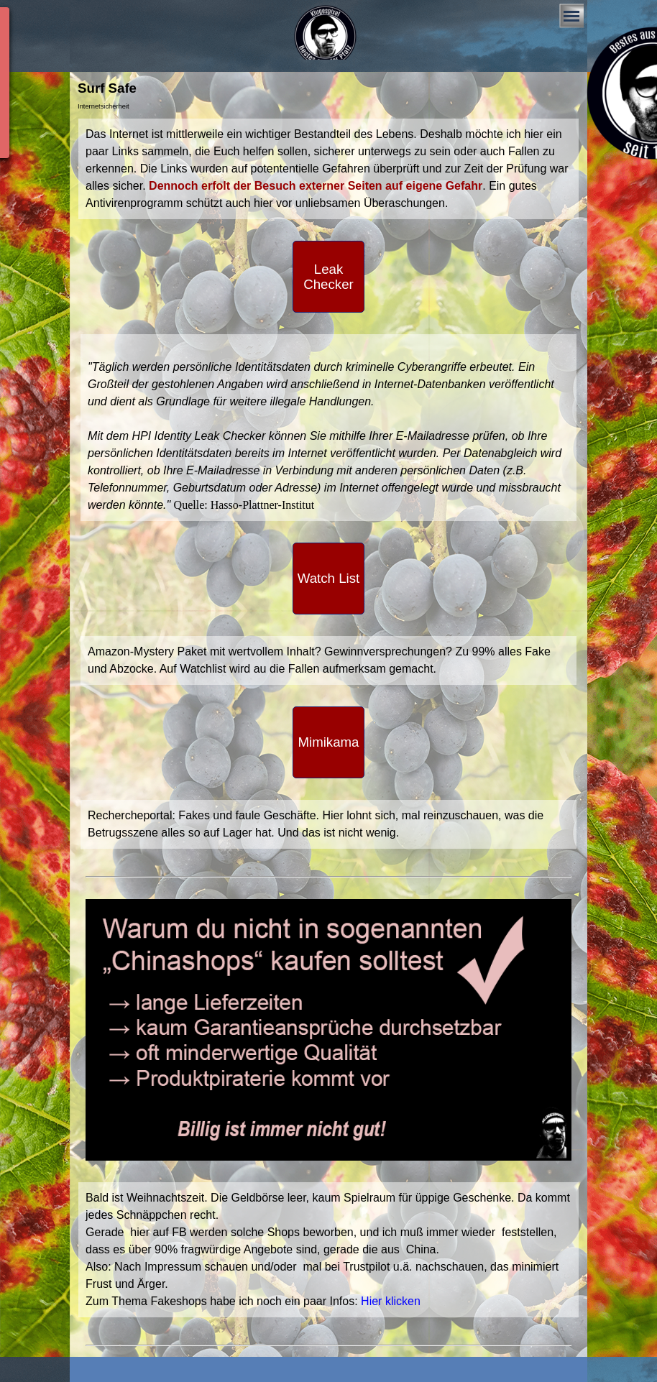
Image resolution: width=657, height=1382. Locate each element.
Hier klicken (391, 1301)
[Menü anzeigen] (571, 16)
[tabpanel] (328, 169)
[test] (328, 277)
